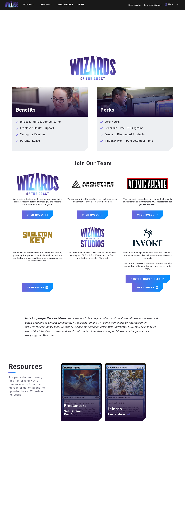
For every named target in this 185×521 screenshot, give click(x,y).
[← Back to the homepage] (11, 5)
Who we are (65, 5)
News (80, 5)
